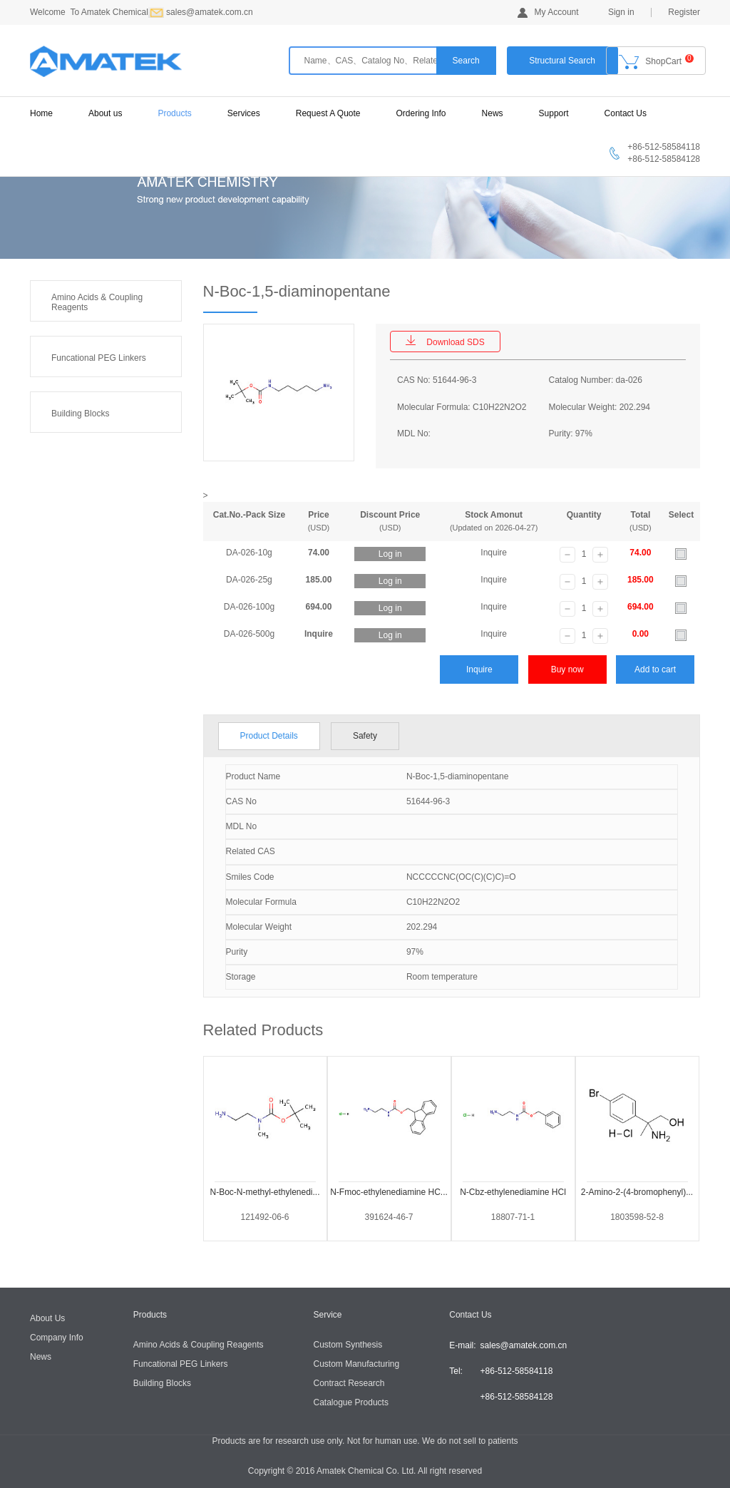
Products (174, 113)
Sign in (621, 12)
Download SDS (445, 341)
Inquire (479, 669)
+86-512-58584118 (516, 1371)
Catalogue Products (351, 1402)
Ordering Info (421, 113)
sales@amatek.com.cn (523, 1345)
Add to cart (655, 669)
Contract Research (349, 1383)
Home (41, 113)
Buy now (567, 669)
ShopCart (656, 61)
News (492, 113)
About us (105, 113)
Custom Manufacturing (357, 1364)
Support (554, 113)
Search (466, 61)
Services (243, 113)
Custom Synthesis (348, 1345)
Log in (390, 554)
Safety (365, 736)
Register (684, 12)
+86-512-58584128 (516, 1397)
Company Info (56, 1338)
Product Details (269, 736)
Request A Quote (328, 113)
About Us (47, 1318)
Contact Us (626, 113)
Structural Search (562, 61)
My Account (548, 12)
